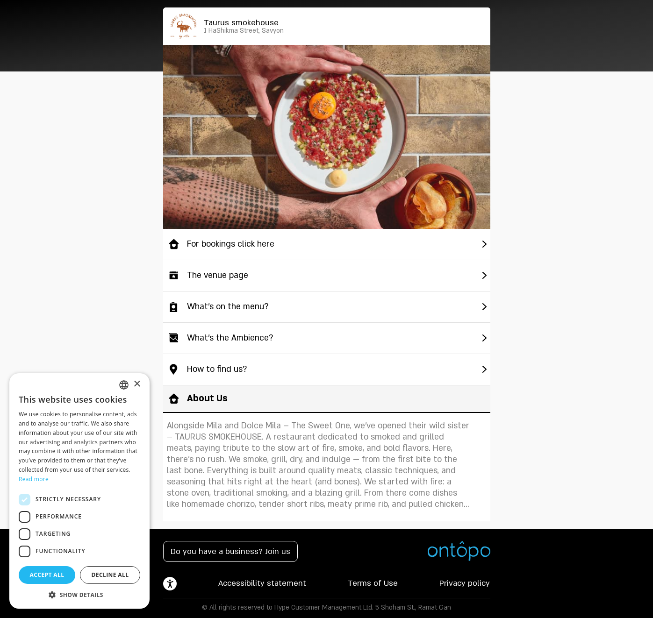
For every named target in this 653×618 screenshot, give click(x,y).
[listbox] (124, 385)
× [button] (136, 384)
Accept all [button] (47, 575)
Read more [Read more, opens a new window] (34, 479)
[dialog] (79, 491)
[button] (79, 594)
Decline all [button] (110, 575)
